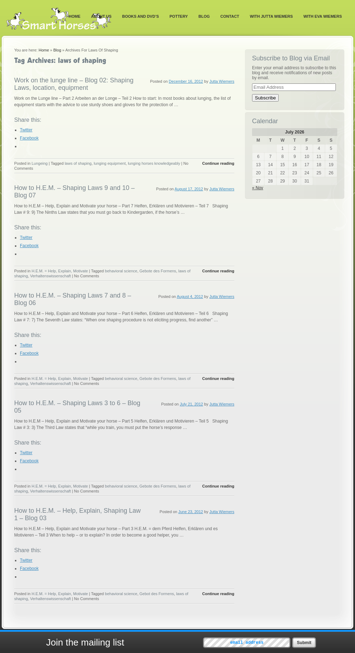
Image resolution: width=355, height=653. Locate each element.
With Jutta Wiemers (271, 16)
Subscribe (265, 97)
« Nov (257, 187)
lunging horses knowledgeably (154, 163)
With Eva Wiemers (323, 16)
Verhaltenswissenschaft (50, 276)
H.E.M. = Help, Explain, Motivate (60, 271)
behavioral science (121, 271)
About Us (101, 16)
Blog (204, 16)
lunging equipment (110, 163)
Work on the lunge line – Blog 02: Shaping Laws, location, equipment (73, 84)
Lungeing (40, 163)
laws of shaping (78, 163)
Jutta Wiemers (221, 81)
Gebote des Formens (158, 271)
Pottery (179, 16)
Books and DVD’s (140, 16)
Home (75, 16)
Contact (229, 16)
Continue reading (218, 163)
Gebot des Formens (157, 594)
